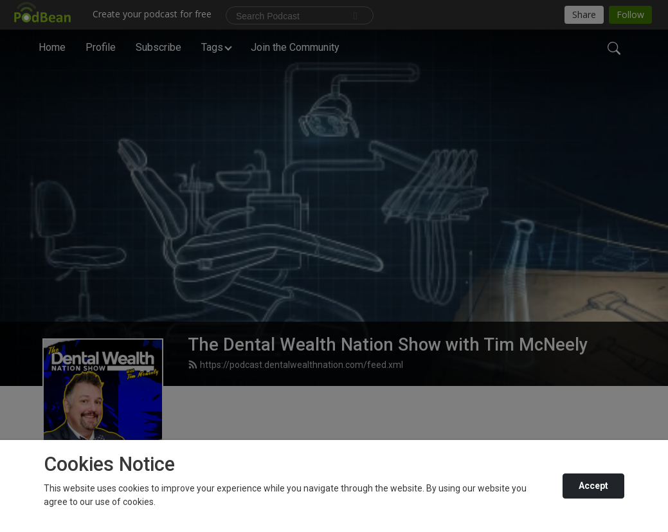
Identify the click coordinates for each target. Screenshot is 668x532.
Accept (593, 486)
